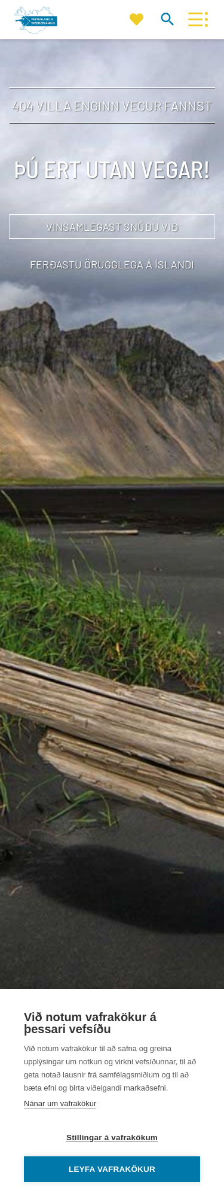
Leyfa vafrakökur (112, 1169)
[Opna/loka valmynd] (195, 19)
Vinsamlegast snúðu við (112, 226)
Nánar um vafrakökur (60, 1103)
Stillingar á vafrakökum (112, 1137)
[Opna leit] (167, 18)
